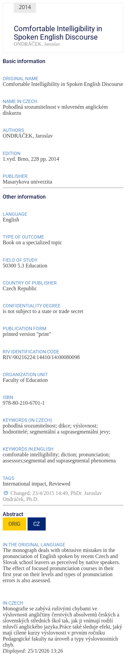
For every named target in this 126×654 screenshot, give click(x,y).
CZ (36, 524)
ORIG (14, 524)
